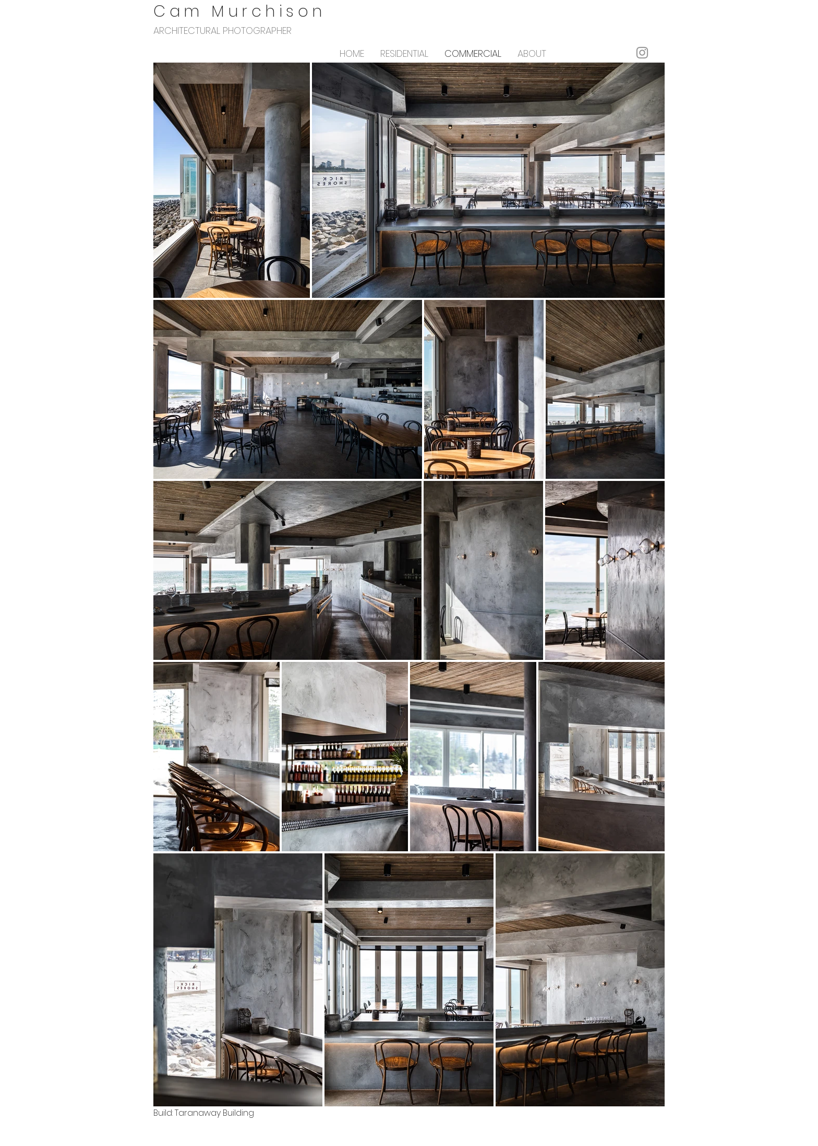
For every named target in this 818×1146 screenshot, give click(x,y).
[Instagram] (642, 53)
